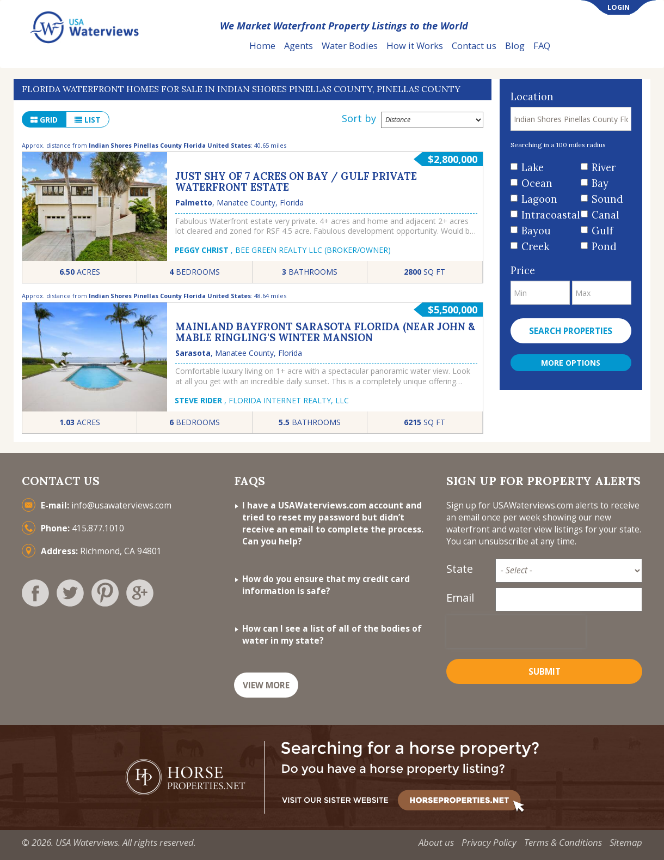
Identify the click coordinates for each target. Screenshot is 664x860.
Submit (544, 671)
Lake (532, 167)
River (604, 167)
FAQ (541, 45)
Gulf (602, 231)
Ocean (536, 183)
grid (44, 119)
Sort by (359, 118)
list (88, 119)
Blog (515, 45)
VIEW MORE (266, 685)
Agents (298, 45)
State (459, 568)
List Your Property (606, 46)
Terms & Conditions (563, 842)
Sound (607, 199)
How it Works (414, 45)
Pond (604, 246)
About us (436, 842)
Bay (600, 183)
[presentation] (516, 631)
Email (460, 597)
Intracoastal (547, 215)
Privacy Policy (489, 842)
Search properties (570, 331)
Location (532, 96)
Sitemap (626, 842)
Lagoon (539, 199)
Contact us (474, 45)
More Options (570, 363)
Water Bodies (350, 45)
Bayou (536, 231)
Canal (605, 215)
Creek (535, 246)
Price (523, 270)
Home (262, 45)
